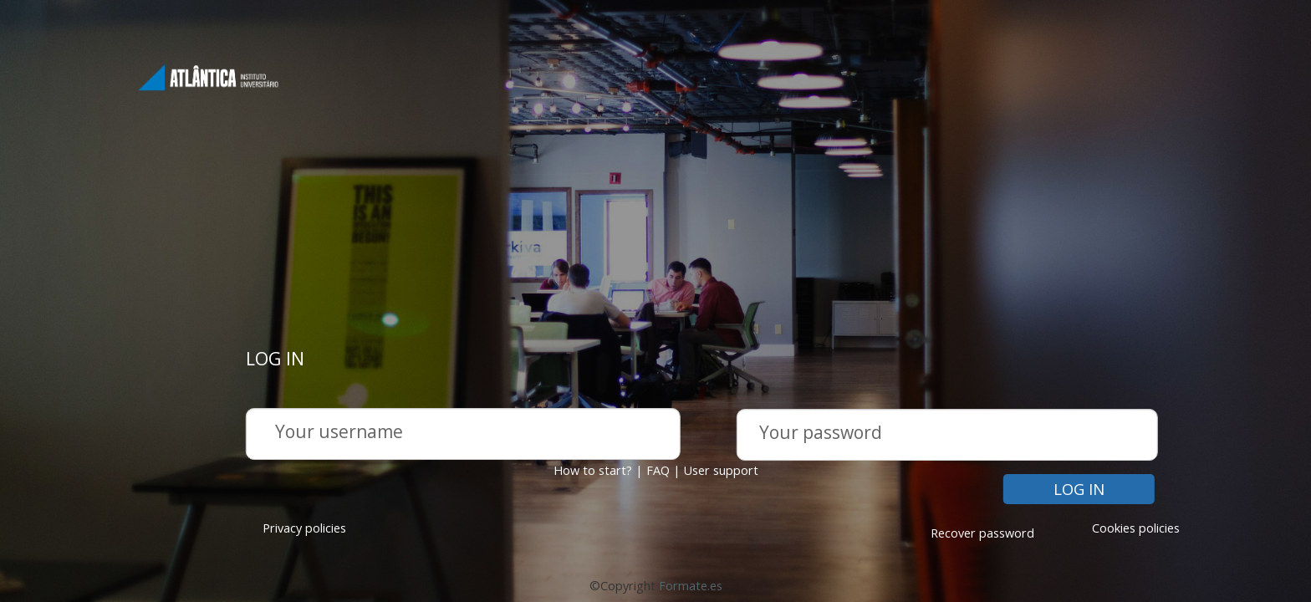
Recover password (982, 533)
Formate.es (690, 586)
